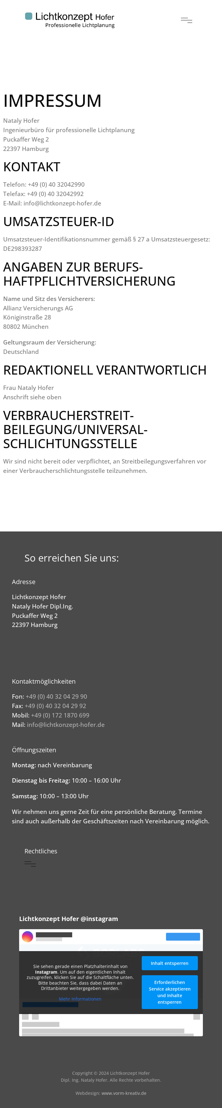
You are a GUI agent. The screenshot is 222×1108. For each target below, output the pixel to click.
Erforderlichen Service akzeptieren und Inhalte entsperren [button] (170, 992)
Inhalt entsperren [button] (169, 963)
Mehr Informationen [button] (80, 999)
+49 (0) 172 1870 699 (60, 715)
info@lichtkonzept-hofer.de (66, 724)
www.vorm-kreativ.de (124, 1093)
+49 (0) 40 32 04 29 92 (55, 706)
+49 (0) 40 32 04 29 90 (56, 696)
